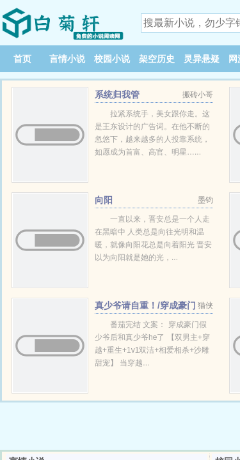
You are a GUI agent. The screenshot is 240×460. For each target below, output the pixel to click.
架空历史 (157, 59)
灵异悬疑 (202, 59)
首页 (22, 59)
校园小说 (112, 59)
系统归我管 (117, 94)
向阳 (104, 200)
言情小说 (67, 59)
